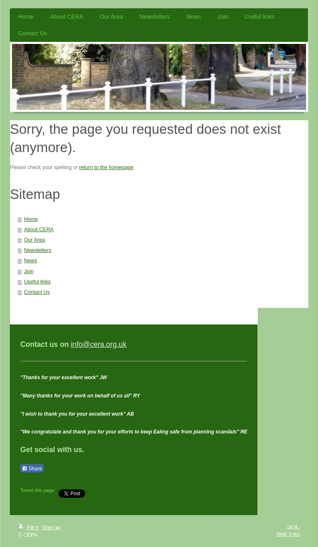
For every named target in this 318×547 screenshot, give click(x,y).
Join (29, 271)
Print (28, 527)
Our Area (34, 240)
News (30, 261)
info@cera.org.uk (98, 344)
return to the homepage (106, 167)
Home (31, 219)
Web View (288, 534)
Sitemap (51, 527)
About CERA (38, 229)
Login (293, 527)
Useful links (37, 282)
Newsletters (37, 250)
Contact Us (37, 292)
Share (32, 469)
